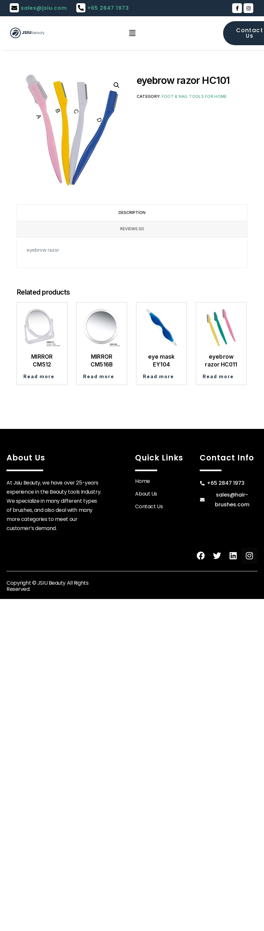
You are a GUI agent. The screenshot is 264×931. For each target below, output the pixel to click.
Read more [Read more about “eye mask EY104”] (158, 376)
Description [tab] (132, 212)
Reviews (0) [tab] (132, 228)
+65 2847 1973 (108, 8)
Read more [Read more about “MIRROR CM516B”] (98, 376)
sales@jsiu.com (44, 8)
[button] (132, 33)
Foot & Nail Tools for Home (194, 96)
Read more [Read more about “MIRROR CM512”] (39, 376)
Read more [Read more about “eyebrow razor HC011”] (218, 376)
